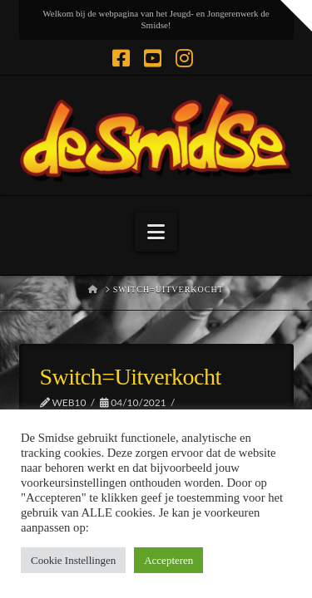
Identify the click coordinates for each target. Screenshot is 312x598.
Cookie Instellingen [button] (73, 560)
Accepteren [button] (168, 560)
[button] (156, 232)
